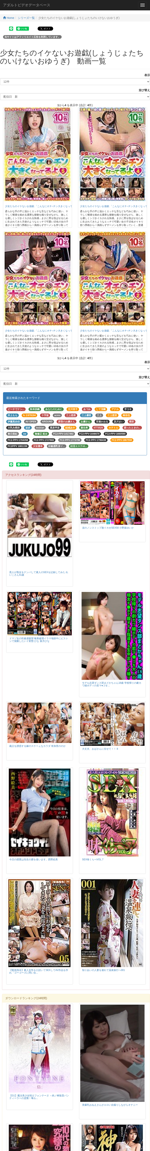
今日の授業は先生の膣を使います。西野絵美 (33, 859)
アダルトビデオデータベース (26, 5)
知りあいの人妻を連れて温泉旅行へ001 (103, 970)
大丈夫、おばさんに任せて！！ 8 (100, 748)
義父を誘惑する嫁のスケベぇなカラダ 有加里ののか (37, 746)
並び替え (143, 90)
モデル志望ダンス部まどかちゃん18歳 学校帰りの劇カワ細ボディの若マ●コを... (111, 684)
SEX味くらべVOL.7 (93, 859)
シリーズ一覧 (26, 17)
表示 (146, 75)
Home (8, 17)
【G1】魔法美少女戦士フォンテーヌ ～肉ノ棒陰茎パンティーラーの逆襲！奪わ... (39, 1097)
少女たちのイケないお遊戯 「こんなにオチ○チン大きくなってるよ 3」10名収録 (48, 330)
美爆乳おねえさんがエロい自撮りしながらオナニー (110, 1104)
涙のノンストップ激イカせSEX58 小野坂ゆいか (108, 527)
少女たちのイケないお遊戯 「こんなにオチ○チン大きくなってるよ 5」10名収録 (48, 206)
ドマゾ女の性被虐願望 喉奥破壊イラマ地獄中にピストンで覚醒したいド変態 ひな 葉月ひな (38, 639)
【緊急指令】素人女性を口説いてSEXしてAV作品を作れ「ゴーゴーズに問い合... (38, 971)
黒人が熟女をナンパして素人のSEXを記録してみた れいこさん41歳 (38, 573)
